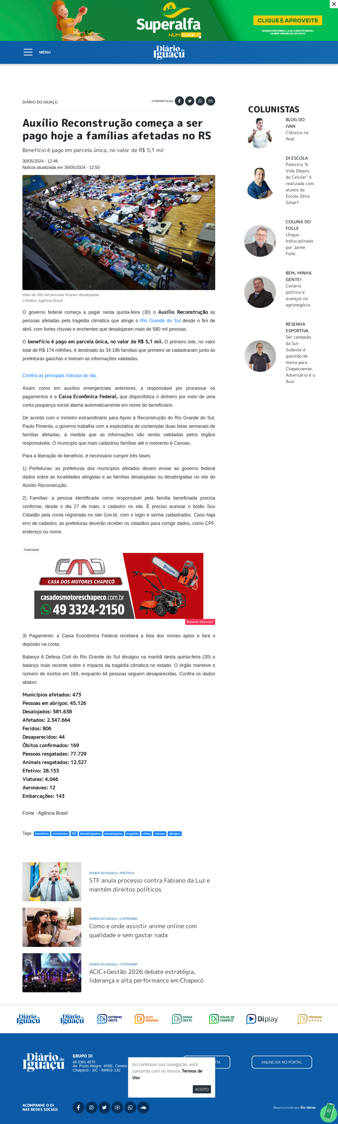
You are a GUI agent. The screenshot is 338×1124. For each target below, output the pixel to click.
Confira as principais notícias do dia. (59, 375)
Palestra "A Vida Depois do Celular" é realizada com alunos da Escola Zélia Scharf (300, 183)
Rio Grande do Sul (160, 320)
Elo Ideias (308, 1108)
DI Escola (297, 158)
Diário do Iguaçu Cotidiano (113, 919)
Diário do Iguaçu (40, 102)
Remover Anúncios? (200, 622)
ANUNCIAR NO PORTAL (281, 1062)
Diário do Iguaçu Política (111, 873)
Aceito (202, 1089)
